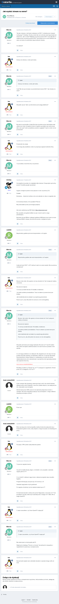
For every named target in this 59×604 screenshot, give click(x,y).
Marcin (12, 15)
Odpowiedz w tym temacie (47, 23)
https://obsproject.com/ (41, 210)
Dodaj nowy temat (30, 23)
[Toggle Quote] (18, 80)
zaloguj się (51, 579)
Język (23, 599)
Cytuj (21, 50)
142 (9, 243)
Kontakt (29, 599)
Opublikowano (24, 29)
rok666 (8, 230)
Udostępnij (39, 16)
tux (9, 56)
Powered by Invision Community (29, 601)
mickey (8, 180)
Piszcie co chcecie (21, 17)
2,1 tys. (9, 193)
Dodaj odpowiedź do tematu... (18, 587)
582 (9, 43)
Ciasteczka (35, 599)
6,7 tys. (9, 70)
